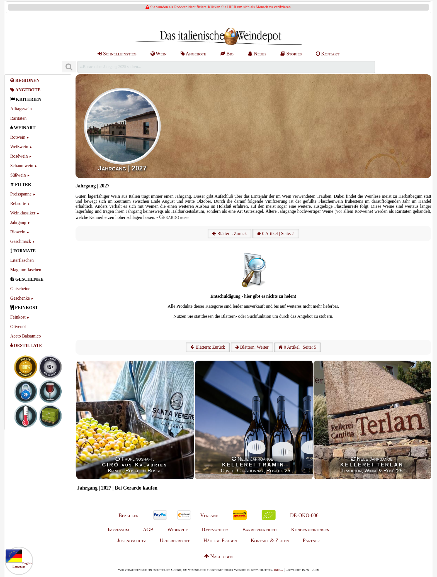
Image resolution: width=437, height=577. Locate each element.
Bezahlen (128, 515)
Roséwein (19, 156)
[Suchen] (69, 67)
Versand (209, 515)
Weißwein (19, 146)
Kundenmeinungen (310, 529)
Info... (278, 570)
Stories (291, 54)
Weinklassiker (22, 213)
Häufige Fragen (220, 540)
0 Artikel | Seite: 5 (276, 233)
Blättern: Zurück (229, 233)
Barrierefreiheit (259, 529)
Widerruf (177, 529)
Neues (256, 54)
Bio (227, 54)
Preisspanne (20, 194)
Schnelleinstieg (117, 54)
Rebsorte (18, 203)
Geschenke (20, 298)
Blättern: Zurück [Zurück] (207, 347)
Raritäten (18, 118)
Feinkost (18, 317)
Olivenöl (18, 326)
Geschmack (20, 241)
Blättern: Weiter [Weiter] (252, 347)
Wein (158, 54)
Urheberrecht (175, 540)
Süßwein (18, 175)
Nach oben (218, 556)
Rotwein (17, 137)
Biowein (17, 231)
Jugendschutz (131, 540)
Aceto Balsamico (25, 336)
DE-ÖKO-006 (304, 515)
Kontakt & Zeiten (270, 540)
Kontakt (327, 54)
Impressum (118, 529)
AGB (148, 529)
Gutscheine (20, 288)
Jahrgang (18, 222)
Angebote (193, 54)
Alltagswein (21, 108)
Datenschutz (215, 529)
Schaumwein (21, 165)
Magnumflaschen (25, 269)
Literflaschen (22, 260)
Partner (311, 540)
